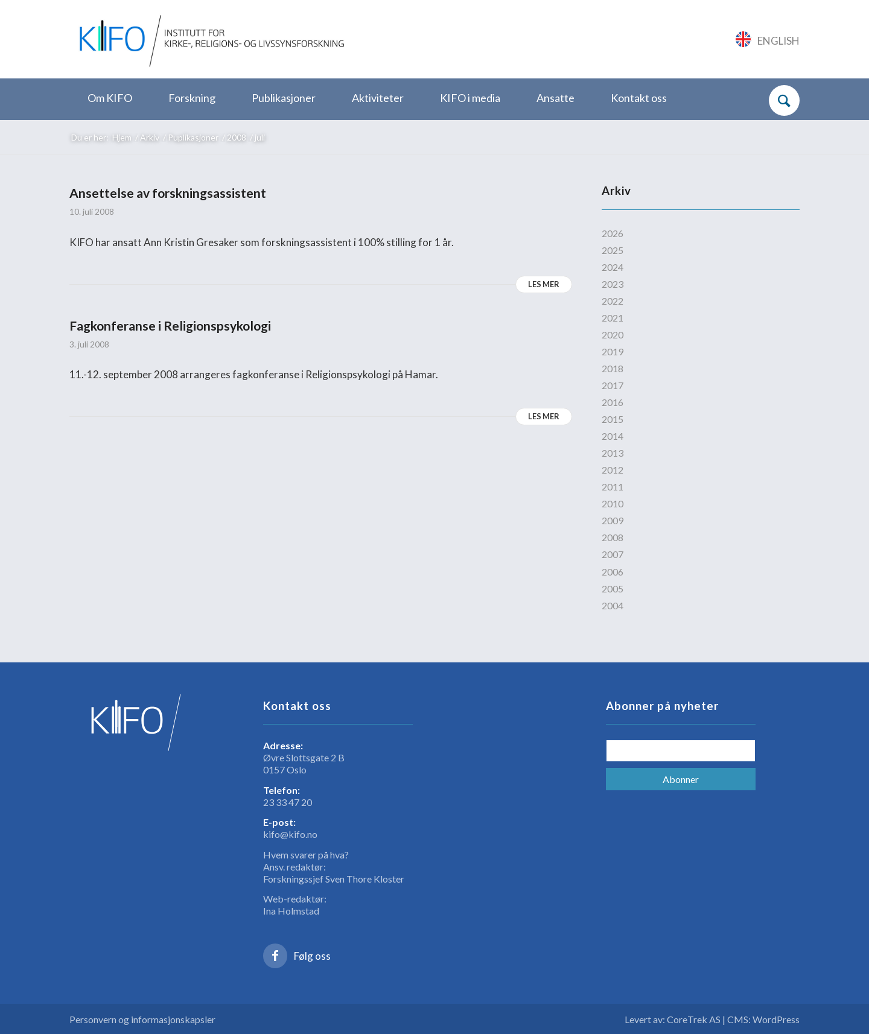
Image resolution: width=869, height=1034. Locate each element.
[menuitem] (109, 98)
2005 (612, 588)
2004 (612, 605)
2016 (612, 402)
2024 (612, 267)
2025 (612, 250)
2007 (612, 554)
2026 (612, 233)
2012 (612, 469)
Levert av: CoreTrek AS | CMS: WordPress (712, 1019)
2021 (612, 317)
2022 (612, 300)
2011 (612, 486)
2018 (612, 368)
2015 (612, 419)
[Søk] (784, 100)
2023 (612, 284)
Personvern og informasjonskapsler (142, 1019)
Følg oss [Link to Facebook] (312, 956)
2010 (612, 503)
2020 (612, 334)
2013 (612, 452)
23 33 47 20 (287, 802)
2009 (612, 520)
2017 (612, 385)
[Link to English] (768, 39)
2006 (612, 571)
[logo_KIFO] (209, 39)
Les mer (543, 284)
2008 (612, 537)
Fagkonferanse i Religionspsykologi (170, 325)
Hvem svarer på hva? (306, 854)
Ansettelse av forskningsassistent (167, 192)
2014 (612, 436)
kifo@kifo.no (290, 834)
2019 (612, 351)
